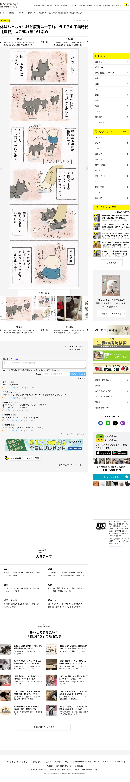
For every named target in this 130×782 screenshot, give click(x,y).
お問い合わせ (120, 762)
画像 (97, 100)
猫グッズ (98, 170)
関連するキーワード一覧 (70, 464)
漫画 (37, 458)
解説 (97, 106)
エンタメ (75, 5)
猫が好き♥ (99, 67)
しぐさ (97, 181)
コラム (97, 89)
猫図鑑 (89, 5)
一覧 (124, 131)
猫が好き (11, 13)
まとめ (97, 111)
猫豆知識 (37, 5)
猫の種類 (98, 117)
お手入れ (98, 137)
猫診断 (97, 402)
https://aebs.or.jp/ (115, 546)
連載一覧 (44, 42)
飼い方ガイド (116, 5)
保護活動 (98, 198)
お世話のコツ (65, 5)
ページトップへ (65, 752)
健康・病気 (99, 187)
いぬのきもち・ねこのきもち (16, 762)
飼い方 (97, 143)
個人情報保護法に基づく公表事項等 (69, 766)
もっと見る (111, 262)
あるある (98, 159)
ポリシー (68, 762)
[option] (44, 168)
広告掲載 (47, 762)
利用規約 (58, 762)
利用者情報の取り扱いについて (87, 762)
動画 (97, 94)
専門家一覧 (107, 762)
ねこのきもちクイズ (103, 391)
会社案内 (50, 766)
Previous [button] (1, 168)
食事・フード (100, 176)
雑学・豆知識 (100, 165)
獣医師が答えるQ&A (102, 380)
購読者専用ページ (102, 407)
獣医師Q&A (97, 5)
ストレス (98, 154)
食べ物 (56, 5)
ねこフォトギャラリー (103, 396)
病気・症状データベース (104, 72)
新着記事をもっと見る (44, 726)
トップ (2, 13)
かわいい (98, 148)
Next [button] (87, 168)
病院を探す (106, 5)
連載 (43, 5)
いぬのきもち (36, 762)
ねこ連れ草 (16, 458)
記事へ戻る (44, 292)
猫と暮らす (99, 61)
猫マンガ (49, 5)
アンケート (99, 122)
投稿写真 (82, 5)
